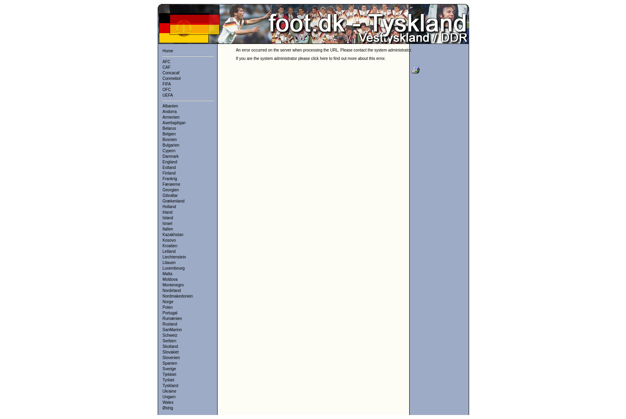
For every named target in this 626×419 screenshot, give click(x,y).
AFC (166, 62)
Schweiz (169, 335)
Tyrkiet (168, 380)
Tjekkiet (169, 374)
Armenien (171, 117)
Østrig (167, 408)
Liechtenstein (174, 257)
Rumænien (172, 318)
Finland (169, 173)
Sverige (169, 369)
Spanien (169, 363)
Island (167, 218)
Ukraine (169, 391)
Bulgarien (170, 145)
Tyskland (170, 385)
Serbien (169, 341)
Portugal (169, 313)
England (169, 162)
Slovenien (171, 357)
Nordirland (171, 290)
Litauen (169, 262)
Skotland (170, 346)
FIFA (166, 84)
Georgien (170, 190)
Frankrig (169, 179)
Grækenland (173, 201)
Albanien (170, 106)
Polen (167, 307)
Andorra (169, 111)
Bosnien (169, 139)
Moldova (170, 279)
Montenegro (173, 285)
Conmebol (171, 78)
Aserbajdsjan (174, 123)
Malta (167, 274)
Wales (167, 402)
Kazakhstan (172, 234)
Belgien (169, 134)
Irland (167, 212)
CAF (166, 67)
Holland (169, 207)
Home (167, 51)
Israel (167, 223)
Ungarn (169, 397)
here (324, 58)
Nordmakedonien (177, 296)
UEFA (167, 95)
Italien (167, 229)
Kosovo (169, 240)
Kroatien (169, 246)
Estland (169, 167)
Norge (167, 302)
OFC (166, 89)
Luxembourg (173, 268)
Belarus (169, 128)
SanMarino (172, 330)
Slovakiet (170, 352)
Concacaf (170, 73)
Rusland (169, 324)
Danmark (170, 156)
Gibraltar (170, 195)
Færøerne (171, 184)
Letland (169, 251)
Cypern (168, 151)
